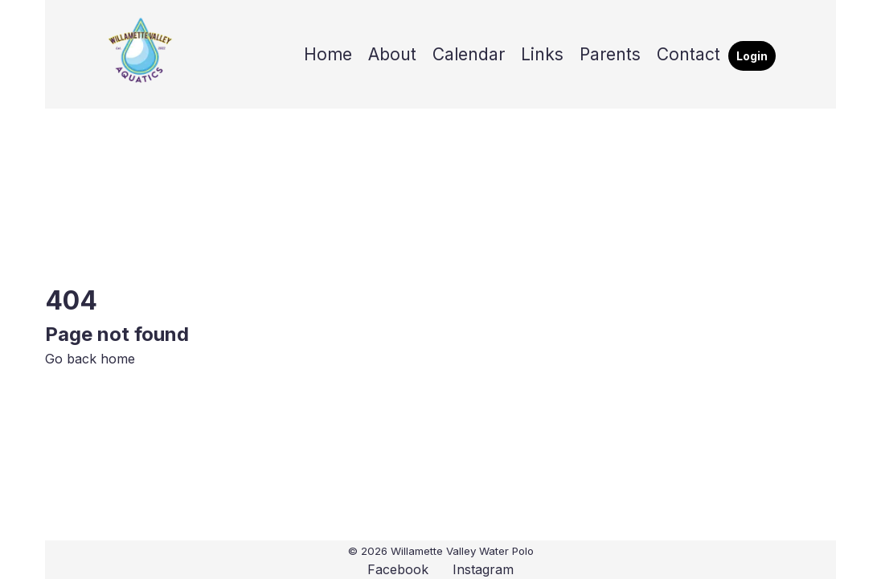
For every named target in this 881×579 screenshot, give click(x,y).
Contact (688, 54)
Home (328, 54)
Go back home (90, 359)
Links (542, 54)
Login (752, 56)
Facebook (397, 569)
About (392, 54)
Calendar (468, 54)
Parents (610, 54)
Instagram (483, 569)
